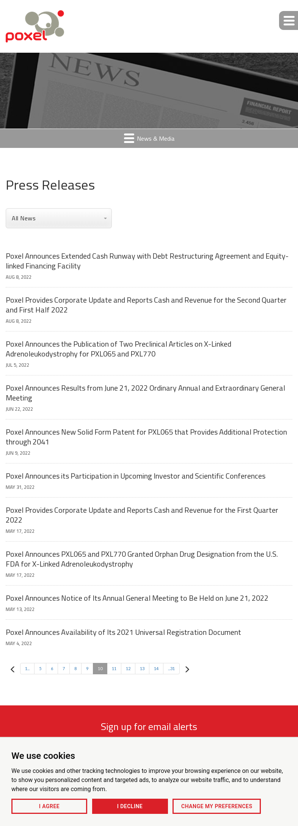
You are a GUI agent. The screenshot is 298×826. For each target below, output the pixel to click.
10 (100, 668)
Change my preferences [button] (216, 806)
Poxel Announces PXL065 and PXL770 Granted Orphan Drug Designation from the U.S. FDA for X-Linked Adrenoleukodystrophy (142, 559)
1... (27, 668)
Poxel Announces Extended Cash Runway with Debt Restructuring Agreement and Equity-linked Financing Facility (147, 261)
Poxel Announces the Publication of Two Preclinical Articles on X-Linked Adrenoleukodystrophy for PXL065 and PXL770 (118, 349)
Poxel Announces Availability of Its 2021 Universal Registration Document (123, 632)
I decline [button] (130, 806)
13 (142, 668)
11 (114, 668)
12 (128, 668)
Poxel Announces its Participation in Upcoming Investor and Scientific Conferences (135, 476)
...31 (171, 668)
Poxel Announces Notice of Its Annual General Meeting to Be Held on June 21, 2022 (137, 598)
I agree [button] (49, 806)
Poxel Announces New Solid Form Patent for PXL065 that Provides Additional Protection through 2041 (146, 437)
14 (156, 668)
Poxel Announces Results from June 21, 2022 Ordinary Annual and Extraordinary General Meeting (145, 393)
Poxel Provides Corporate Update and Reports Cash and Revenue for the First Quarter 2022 (142, 515)
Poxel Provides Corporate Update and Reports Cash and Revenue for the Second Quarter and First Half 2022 (146, 305)
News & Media (149, 138)
